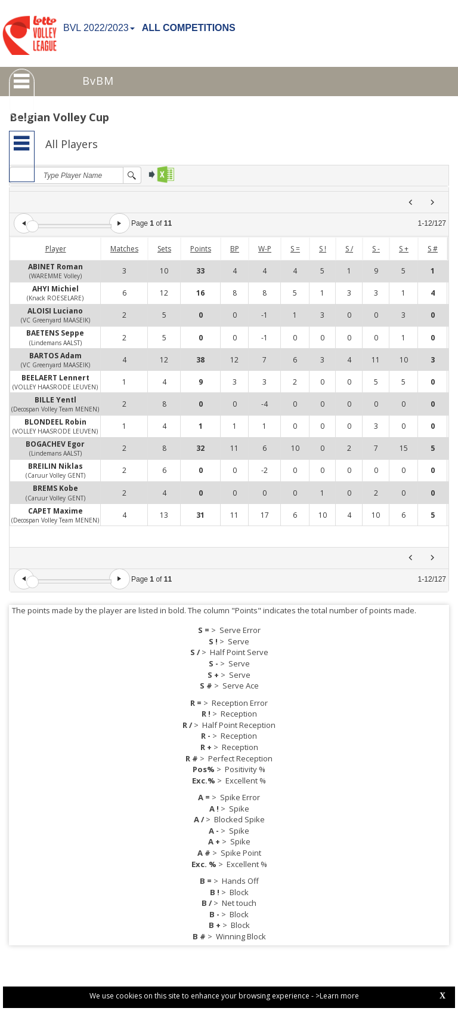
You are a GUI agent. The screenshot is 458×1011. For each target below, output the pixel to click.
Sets (164, 249)
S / (349, 249)
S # (433, 249)
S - (376, 249)
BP (234, 249)
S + (404, 249)
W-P (264, 249)
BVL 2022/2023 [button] (99, 28)
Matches (124, 249)
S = (295, 249)
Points (200, 249)
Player (55, 249)
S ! (322, 249)
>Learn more (337, 996)
